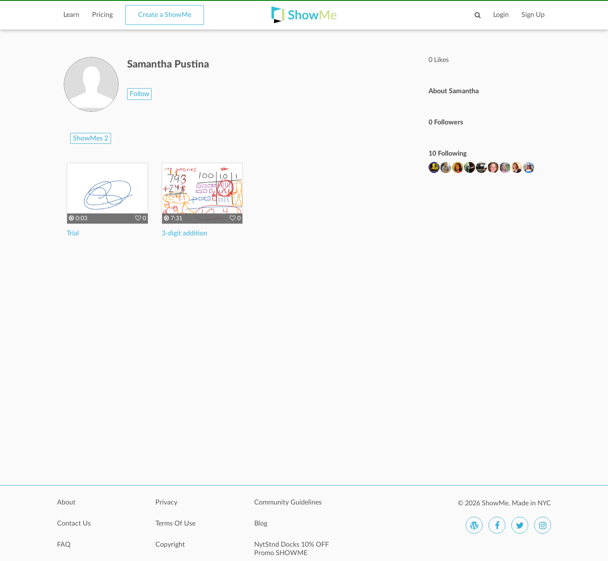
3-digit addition (184, 233)
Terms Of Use (175, 523)
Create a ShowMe (164, 14)
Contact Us (74, 523)
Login (501, 14)
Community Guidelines (288, 502)
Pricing (102, 14)
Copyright (170, 544)
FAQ (64, 544)
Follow (139, 93)
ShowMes (90, 138)
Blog (260, 523)
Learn (71, 14)
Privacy (166, 502)
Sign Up (533, 14)
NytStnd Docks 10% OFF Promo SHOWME (291, 548)
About (66, 502)
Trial (73, 233)
